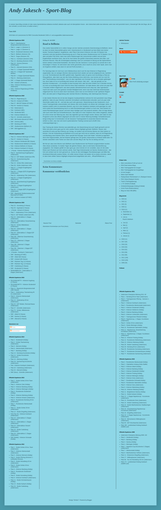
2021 (123, 204)
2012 (123, 255)
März (124, 230)
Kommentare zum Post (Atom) (59, 226)
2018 (123, 239)
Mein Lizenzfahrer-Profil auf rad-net (131, 163)
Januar (125, 236)
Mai (124, 225)
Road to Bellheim (51, 44)
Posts (12, 327)
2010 (123, 260)
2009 (123, 263)
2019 (123, 209)
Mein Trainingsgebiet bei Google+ (131, 168)
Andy (133, 79)
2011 (123, 257)
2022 (123, 201)
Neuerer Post (47, 223)
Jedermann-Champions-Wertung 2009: (132, 435)
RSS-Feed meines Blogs (128, 165)
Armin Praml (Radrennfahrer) (129, 188)
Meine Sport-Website (127, 174)
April (124, 228)
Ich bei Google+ (125, 172)
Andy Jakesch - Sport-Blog (40, 10)
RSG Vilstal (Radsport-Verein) (130, 179)
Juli (124, 217)
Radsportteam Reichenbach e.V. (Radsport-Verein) (136, 177)
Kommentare (15, 331)
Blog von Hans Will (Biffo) (128, 191)
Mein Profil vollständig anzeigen (139, 82)
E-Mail (121, 95)
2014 (123, 249)
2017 (123, 242)
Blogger (89, 500)
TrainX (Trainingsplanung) (129, 181)
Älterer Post (108, 223)
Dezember (126, 212)
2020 (123, 207)
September (126, 214)
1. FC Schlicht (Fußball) (128, 184)
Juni (124, 222)
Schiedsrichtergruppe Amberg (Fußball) (133, 186)
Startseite (78, 223)
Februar (125, 233)
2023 (123, 199)
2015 (123, 247)
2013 (123, 252)
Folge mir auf (129, 51)
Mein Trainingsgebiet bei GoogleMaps (132, 170)
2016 (123, 244)
